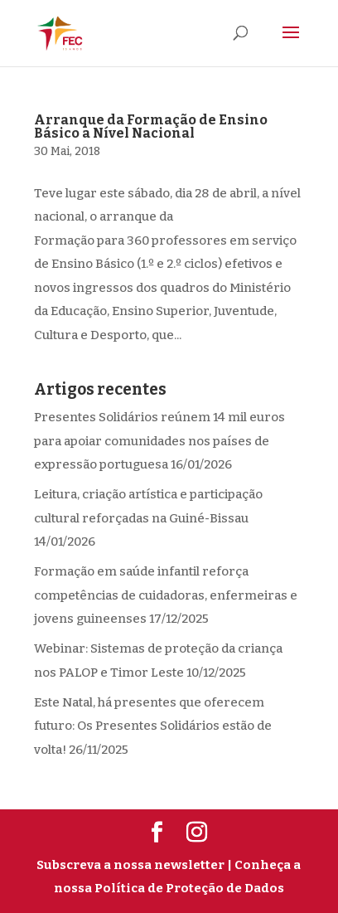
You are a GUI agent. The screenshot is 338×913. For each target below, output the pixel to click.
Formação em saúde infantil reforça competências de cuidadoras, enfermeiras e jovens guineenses (165, 595)
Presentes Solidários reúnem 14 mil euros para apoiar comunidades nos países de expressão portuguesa (159, 441)
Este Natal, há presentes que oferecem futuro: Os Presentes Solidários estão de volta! (153, 726)
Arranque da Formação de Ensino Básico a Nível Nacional (151, 126)
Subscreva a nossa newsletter (130, 864)
